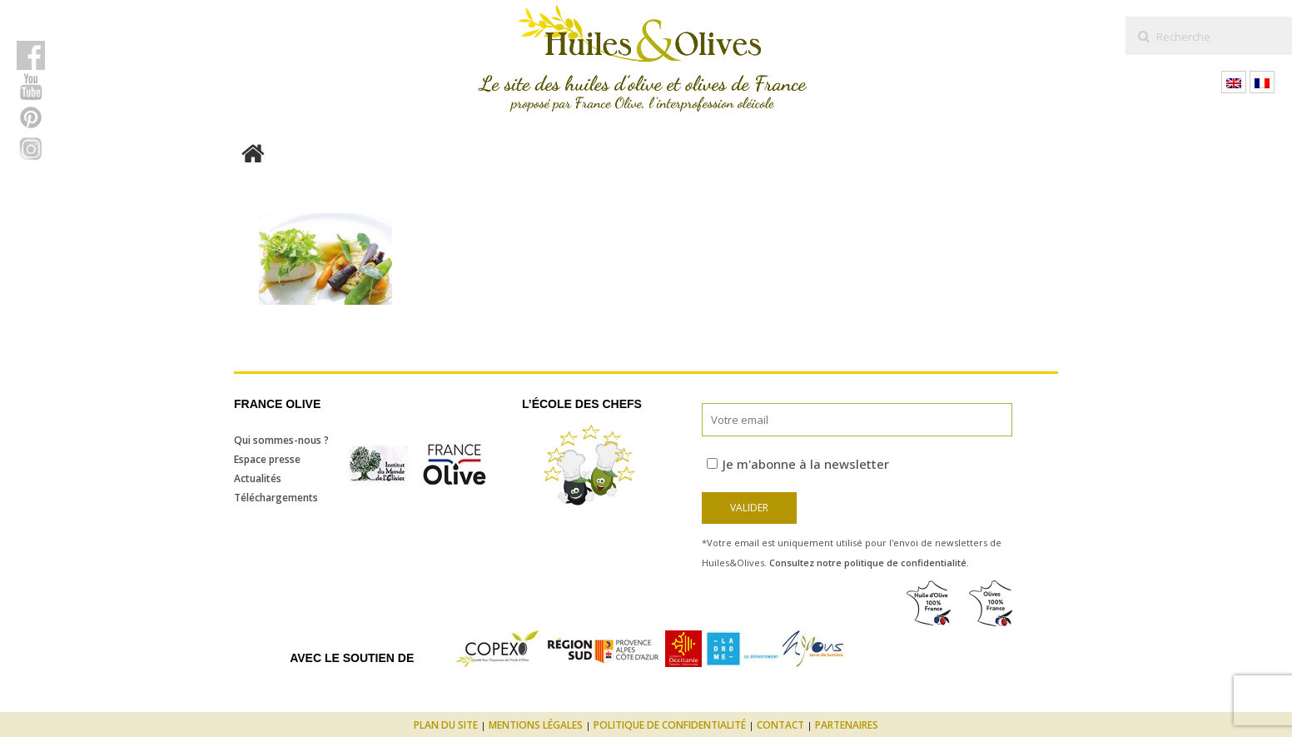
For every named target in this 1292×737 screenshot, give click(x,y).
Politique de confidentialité (670, 725)
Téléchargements (276, 498)
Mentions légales (536, 725)
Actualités (257, 478)
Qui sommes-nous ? (281, 440)
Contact (780, 725)
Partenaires (846, 725)
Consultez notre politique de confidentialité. (869, 562)
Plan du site (446, 725)
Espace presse (267, 459)
